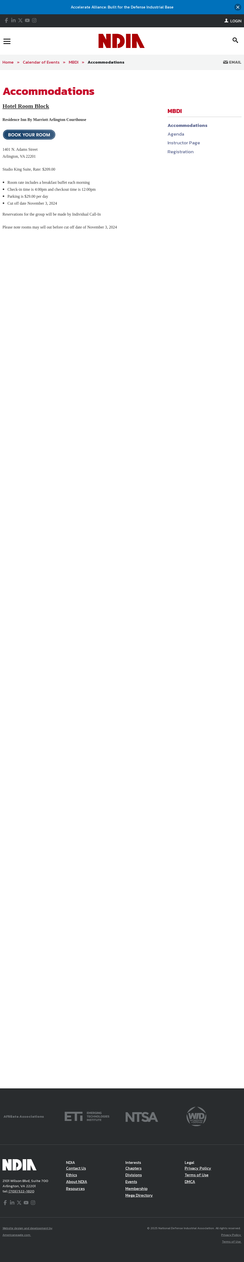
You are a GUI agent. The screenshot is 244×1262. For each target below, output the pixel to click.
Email (232, 62)
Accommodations (106, 62)
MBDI (73, 62)
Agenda (176, 134)
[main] (122, 579)
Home (8, 62)
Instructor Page (184, 142)
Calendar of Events (41, 62)
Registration (181, 151)
